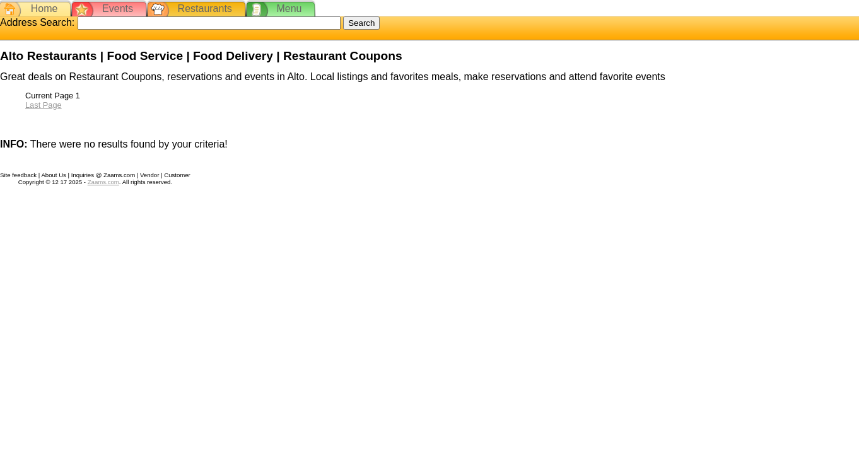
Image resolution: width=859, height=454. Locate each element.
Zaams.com (103, 181)
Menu (288, 8)
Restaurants (205, 8)
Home (44, 8)
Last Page (43, 105)
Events (117, 8)
